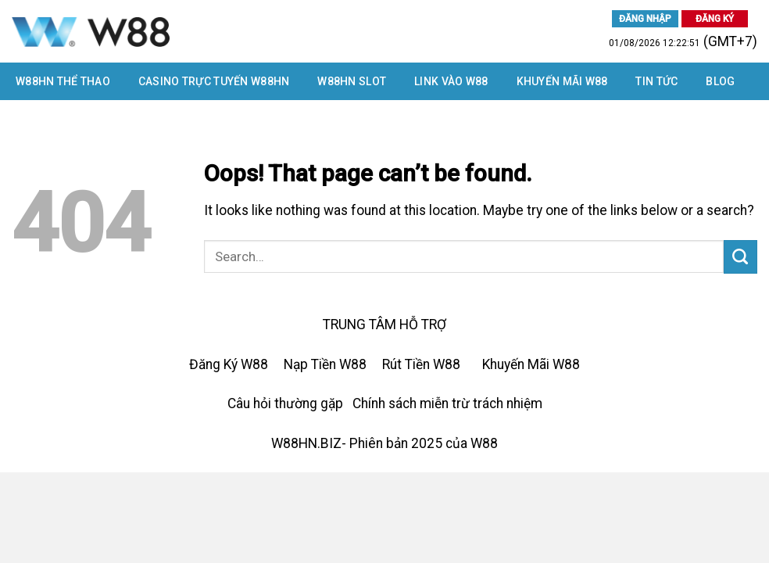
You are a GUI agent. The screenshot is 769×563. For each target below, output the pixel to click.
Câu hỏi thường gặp (285, 403)
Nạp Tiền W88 (325, 364)
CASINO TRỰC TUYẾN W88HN (213, 81)
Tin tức (656, 81)
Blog (720, 81)
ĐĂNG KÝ (715, 18)
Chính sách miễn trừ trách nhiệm (447, 403)
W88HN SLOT (351, 81)
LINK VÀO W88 (451, 81)
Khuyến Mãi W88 (562, 81)
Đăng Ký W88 (228, 364)
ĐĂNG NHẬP (645, 18)
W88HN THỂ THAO (63, 81)
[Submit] (740, 257)
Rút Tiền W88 (421, 364)
